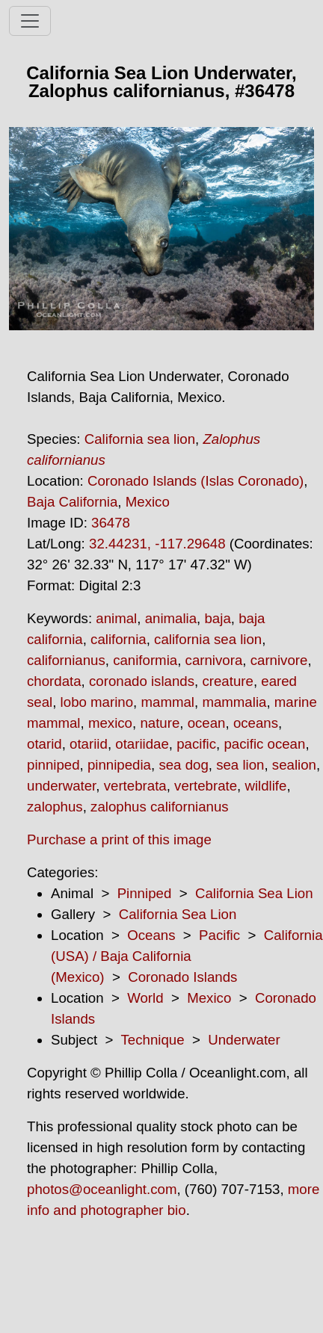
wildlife (265, 786)
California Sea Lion (254, 893)
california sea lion (208, 639)
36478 (110, 523)
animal (116, 618)
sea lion (240, 765)
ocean (207, 723)
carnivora (214, 660)
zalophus (55, 806)
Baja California (72, 502)
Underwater (244, 1040)
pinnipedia (119, 765)
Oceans (151, 935)
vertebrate (205, 786)
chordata (54, 681)
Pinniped (144, 893)
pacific (196, 744)
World (145, 998)
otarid (44, 744)
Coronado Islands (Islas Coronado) (195, 481)
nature (159, 723)
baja (217, 618)
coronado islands (141, 681)
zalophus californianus (159, 806)
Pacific (219, 935)
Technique (153, 1040)
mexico (110, 723)
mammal (167, 702)
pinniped (53, 765)
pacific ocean (264, 744)
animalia (171, 618)
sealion (294, 765)
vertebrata (135, 786)
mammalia (234, 702)
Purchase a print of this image (119, 839)
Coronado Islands (182, 977)
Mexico (148, 502)
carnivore (279, 660)
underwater (61, 786)
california (118, 639)
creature (227, 681)
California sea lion (139, 439)
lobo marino (97, 702)
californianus (66, 660)
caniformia (145, 660)
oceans (255, 723)
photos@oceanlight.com (101, 1189)
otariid (89, 744)
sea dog (183, 765)
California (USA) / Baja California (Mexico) (187, 956)
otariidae (142, 744)
